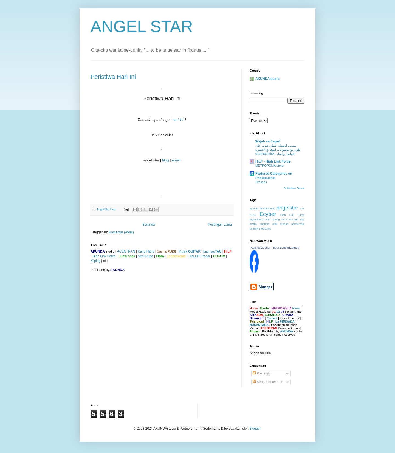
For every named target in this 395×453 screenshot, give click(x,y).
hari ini (178, 120)
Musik (190, 251)
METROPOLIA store (269, 165)
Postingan (262, 373)
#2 (278, 311)
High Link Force (103, 256)
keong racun (280, 219)
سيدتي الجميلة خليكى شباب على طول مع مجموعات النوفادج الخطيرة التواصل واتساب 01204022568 (278, 149)
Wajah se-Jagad (267, 141)
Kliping (95, 261)
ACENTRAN (126, 251)
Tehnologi (257, 321)
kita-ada (293, 219)
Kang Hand (146, 251)
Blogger (255, 428)
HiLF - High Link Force (272, 161)
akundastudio (267, 208)
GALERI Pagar (199, 256)
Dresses (261, 182)
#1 (274, 311)
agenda (254, 208)
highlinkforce (257, 219)
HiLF (268, 219)
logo (302, 219)
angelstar (287, 208)
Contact (272, 318)
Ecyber (267, 214)
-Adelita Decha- (260, 247)
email (176, 160)
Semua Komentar (268, 382)
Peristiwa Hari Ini (113, 76)
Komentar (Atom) (121, 232)
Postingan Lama (220, 224)
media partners (259, 223)
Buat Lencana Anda (286, 247)
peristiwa (255, 228)
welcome (266, 228)
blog (165, 160)
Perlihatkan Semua (294, 188)
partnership (297, 223)
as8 (302, 208)
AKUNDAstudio (267, 79)
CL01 (253, 214)
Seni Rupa (145, 256)
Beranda (148, 224)
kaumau (212, 251)
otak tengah (280, 223)
